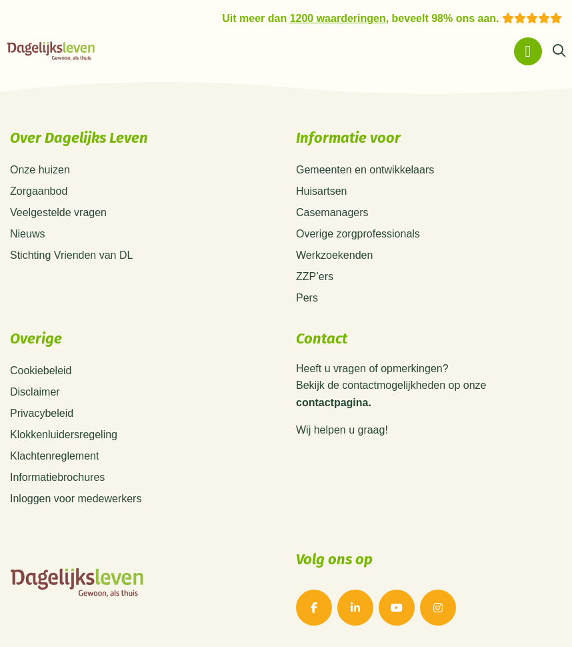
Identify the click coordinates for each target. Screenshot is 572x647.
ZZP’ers (314, 276)
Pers (307, 297)
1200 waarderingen (338, 18)
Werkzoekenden (334, 255)
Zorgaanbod (38, 191)
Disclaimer (35, 392)
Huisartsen (321, 191)
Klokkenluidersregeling (63, 434)
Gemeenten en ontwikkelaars (365, 169)
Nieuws (27, 233)
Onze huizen (40, 169)
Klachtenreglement (54, 456)
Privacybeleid (41, 413)
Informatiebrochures (57, 477)
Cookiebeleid (41, 370)
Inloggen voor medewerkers (75, 498)
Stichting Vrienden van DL (71, 255)
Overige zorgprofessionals (358, 233)
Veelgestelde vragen (58, 212)
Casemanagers (332, 212)
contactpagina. (333, 403)
